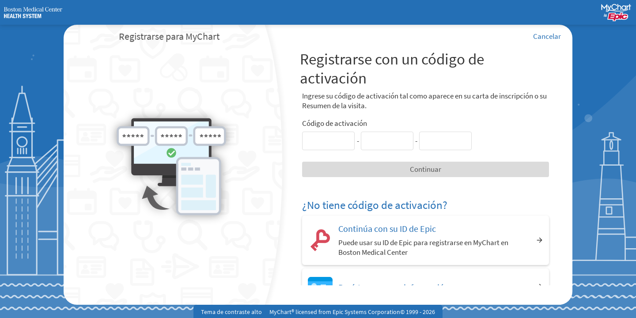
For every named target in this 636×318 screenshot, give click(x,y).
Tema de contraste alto (231, 312)
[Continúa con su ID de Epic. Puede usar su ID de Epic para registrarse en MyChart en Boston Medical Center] (425, 240)
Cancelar (547, 36)
